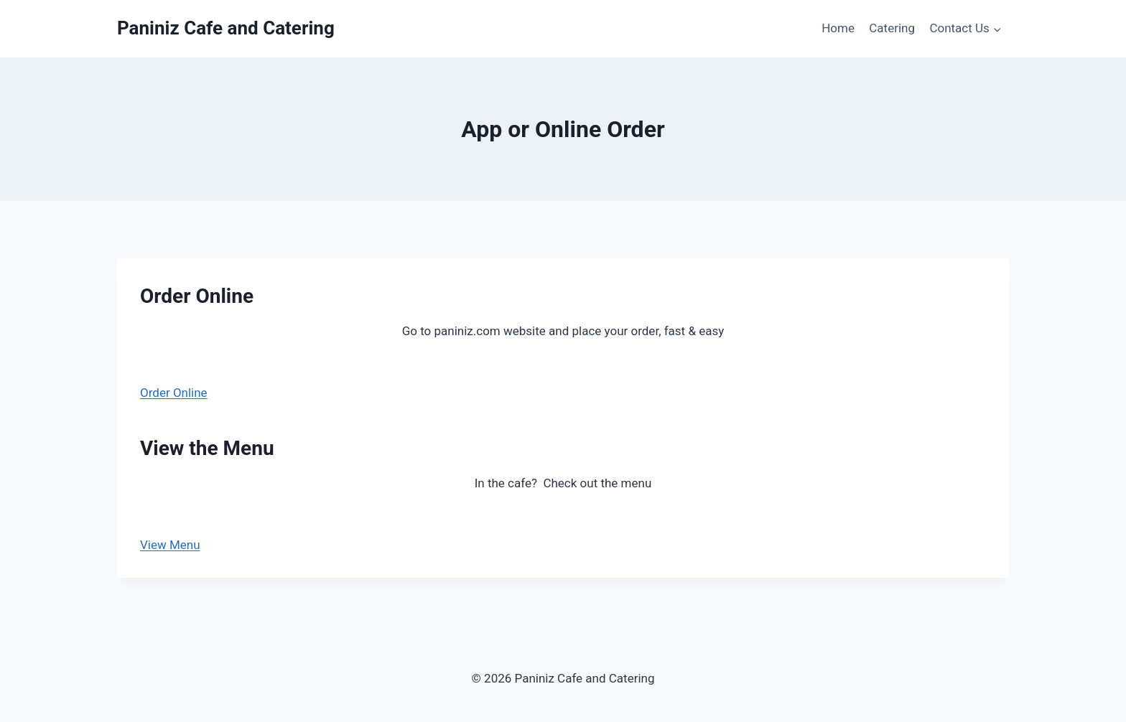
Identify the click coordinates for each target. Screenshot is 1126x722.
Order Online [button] (174, 392)
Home (838, 28)
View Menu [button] (170, 545)
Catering (892, 28)
